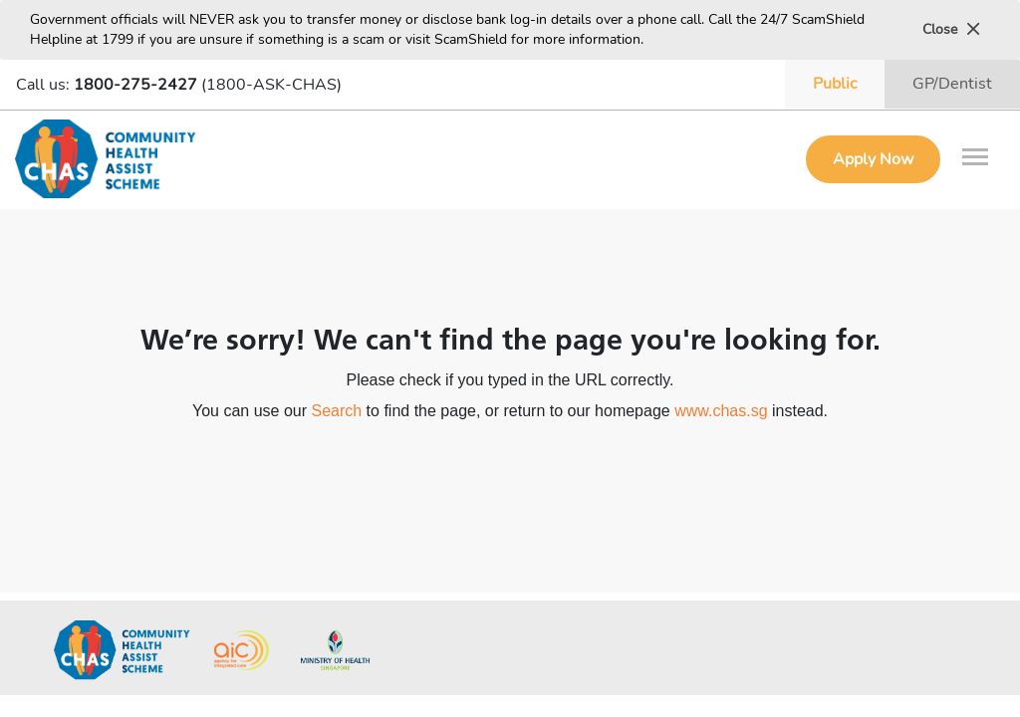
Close (951, 29)
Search (336, 410)
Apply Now (873, 159)
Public (835, 84)
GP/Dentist (952, 84)
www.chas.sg (720, 410)
